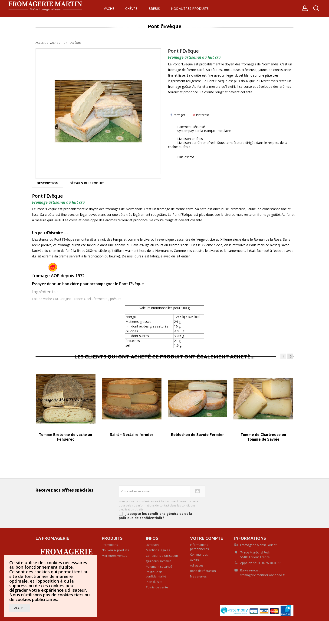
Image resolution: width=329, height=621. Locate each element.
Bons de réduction (203, 571)
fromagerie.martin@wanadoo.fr (262, 575)
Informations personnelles (199, 547)
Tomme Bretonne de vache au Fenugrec (65, 436)
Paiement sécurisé (159, 566)
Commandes (199, 554)
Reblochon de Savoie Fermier (197, 434)
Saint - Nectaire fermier (131, 434)
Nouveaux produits (115, 550)
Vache (109, 8)
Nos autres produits (190, 8)
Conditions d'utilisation (162, 556)
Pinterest (201, 115)
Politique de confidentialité (156, 574)
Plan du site (154, 582)
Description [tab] (47, 183)
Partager (177, 115)
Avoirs (194, 560)
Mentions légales (158, 550)
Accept (19, 608)
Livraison (152, 545)
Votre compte (206, 538)
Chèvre (131, 8)
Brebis (154, 8)
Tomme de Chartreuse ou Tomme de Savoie (263, 436)
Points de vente (157, 587)
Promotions (110, 545)
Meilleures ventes (114, 556)
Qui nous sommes (158, 561)
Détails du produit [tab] (86, 183)
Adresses (197, 565)
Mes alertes (198, 576)
